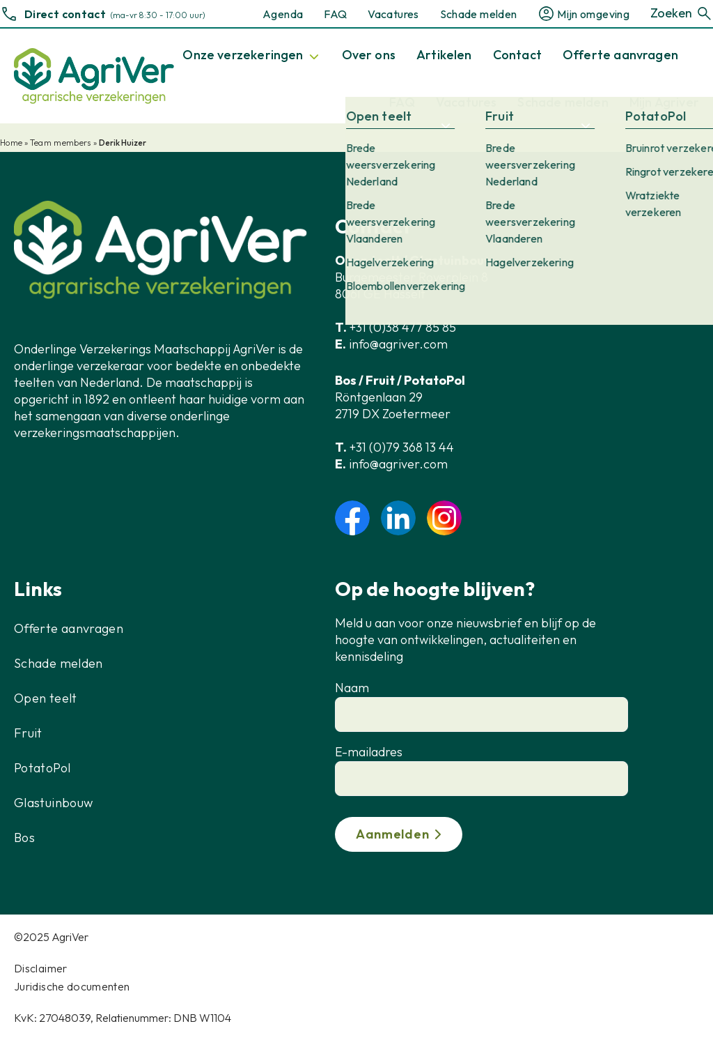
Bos (24, 837)
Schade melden (478, 14)
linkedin (398, 517)
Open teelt (45, 698)
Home (11, 142)
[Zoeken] (704, 13)
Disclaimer (41, 968)
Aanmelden (392, 834)
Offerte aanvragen (68, 628)
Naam (352, 687)
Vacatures (393, 14)
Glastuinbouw (53, 803)
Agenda (283, 14)
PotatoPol (42, 768)
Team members (60, 142)
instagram (444, 517)
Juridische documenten (72, 986)
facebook (352, 517)
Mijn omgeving (593, 14)
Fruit (28, 733)
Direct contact (65, 14)
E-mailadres (368, 752)
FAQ (335, 14)
